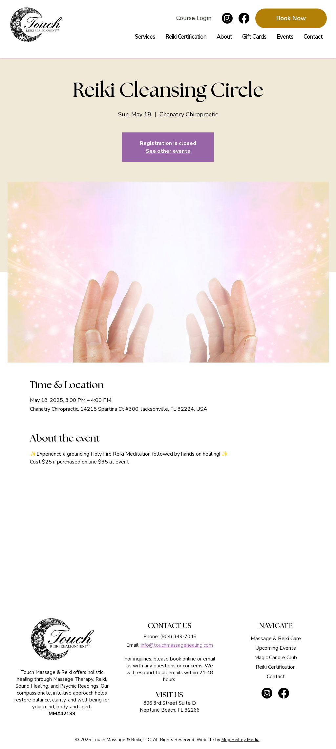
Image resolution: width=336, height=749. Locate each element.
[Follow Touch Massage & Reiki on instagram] (227, 18)
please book (167, 659)
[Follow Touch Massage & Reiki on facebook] (244, 18)
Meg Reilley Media (240, 740)
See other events (168, 151)
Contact (276, 676)
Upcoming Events (275, 648)
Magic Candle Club (275, 657)
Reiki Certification (276, 667)
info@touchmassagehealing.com (177, 645)
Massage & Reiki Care (276, 638)
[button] (254, 37)
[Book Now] (291, 18)
